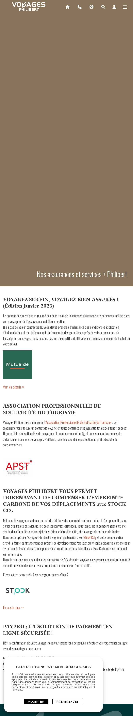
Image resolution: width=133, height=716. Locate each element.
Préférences (68, 701)
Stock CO (89, 537)
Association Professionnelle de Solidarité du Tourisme (78, 422)
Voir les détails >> (14, 387)
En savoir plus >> (13, 607)
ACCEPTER (36, 701)
